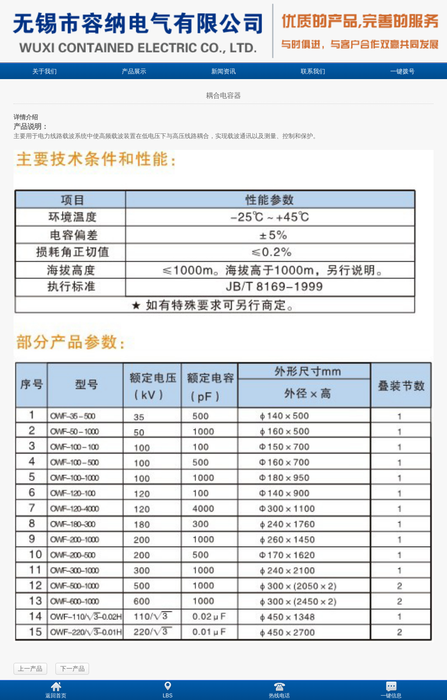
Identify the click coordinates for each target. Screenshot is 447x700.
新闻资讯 (223, 71)
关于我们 (44, 71)
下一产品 (72, 668)
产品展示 (134, 71)
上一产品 (30, 668)
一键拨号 (402, 71)
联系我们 (313, 71)
